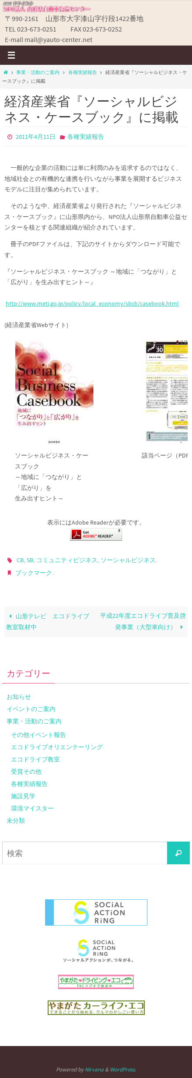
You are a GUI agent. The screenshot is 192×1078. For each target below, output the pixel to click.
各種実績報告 (82, 72)
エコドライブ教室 (35, 759)
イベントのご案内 (31, 709)
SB (30, 560)
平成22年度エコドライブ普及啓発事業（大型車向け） (143, 621)
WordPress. (123, 1069)
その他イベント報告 (38, 735)
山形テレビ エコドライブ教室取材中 (47, 622)
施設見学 (23, 796)
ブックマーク (33, 573)
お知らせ (19, 697)
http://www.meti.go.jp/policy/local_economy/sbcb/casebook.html (92, 303)
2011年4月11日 (36, 137)
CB (20, 560)
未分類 (16, 820)
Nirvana (94, 1069)
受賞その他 (26, 771)
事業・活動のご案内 (37, 72)
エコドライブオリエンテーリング (57, 747)
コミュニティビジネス (67, 560)
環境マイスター (32, 808)
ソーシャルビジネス (128, 560)
